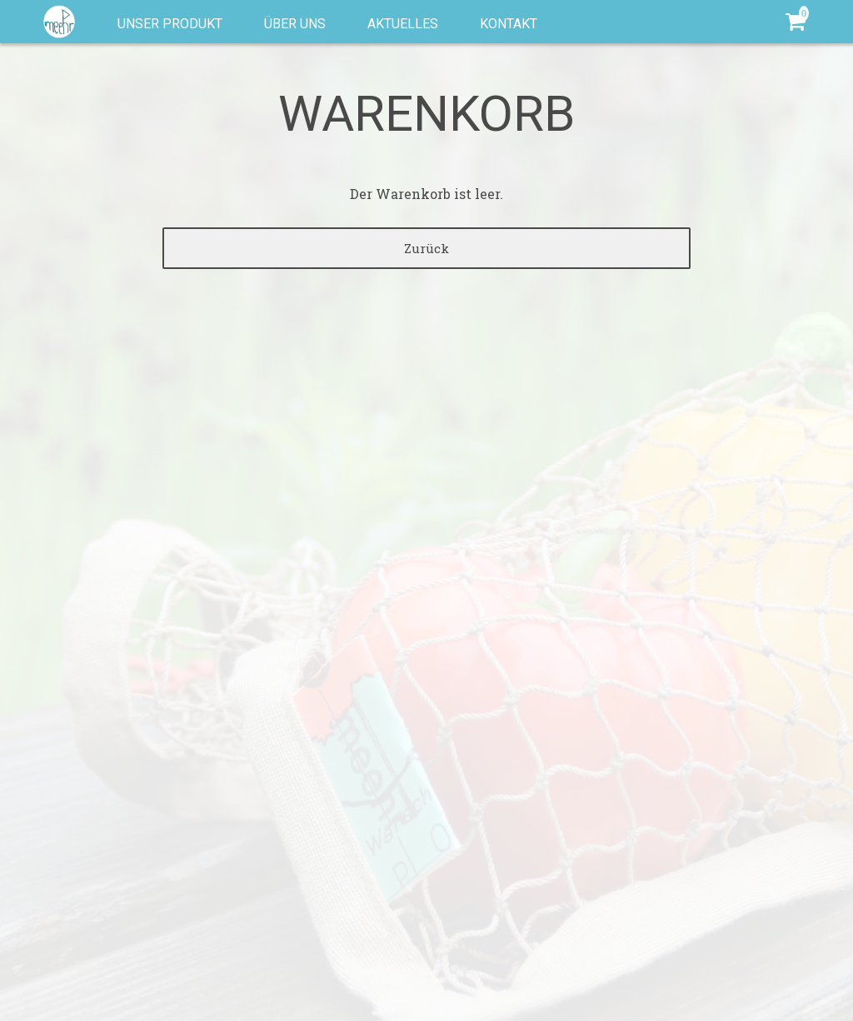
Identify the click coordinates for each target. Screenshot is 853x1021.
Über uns (295, 24)
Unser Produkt (169, 24)
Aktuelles (402, 24)
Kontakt (508, 24)
